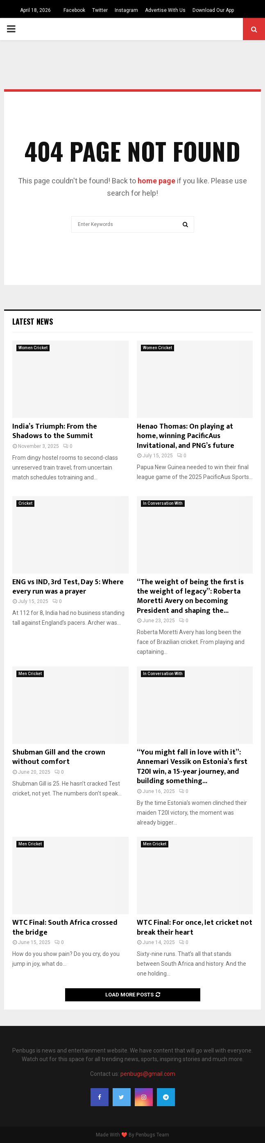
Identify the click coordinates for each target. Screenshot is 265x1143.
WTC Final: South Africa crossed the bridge (65, 927)
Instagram (126, 10)
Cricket (25, 503)
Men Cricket (30, 673)
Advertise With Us (165, 10)
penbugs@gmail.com (147, 1074)
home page (156, 180)
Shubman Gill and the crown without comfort (58, 757)
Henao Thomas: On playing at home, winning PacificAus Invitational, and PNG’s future (185, 436)
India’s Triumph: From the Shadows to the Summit (54, 431)
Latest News (32, 321)
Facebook (74, 10)
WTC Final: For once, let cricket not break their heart (194, 927)
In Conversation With (163, 503)
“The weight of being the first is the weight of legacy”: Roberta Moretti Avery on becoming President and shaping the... (190, 596)
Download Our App (213, 10)
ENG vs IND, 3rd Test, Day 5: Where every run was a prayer (68, 587)
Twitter (100, 10)
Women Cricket (33, 348)
